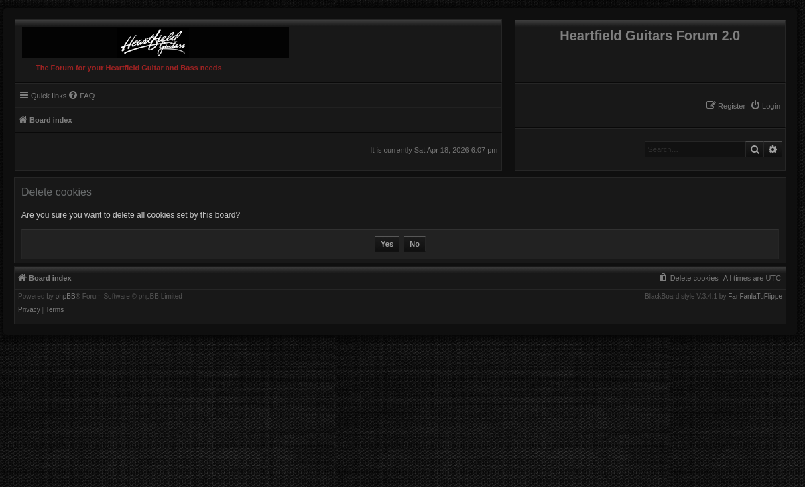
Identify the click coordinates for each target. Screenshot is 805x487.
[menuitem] (765, 106)
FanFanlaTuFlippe (755, 296)
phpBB (66, 296)
